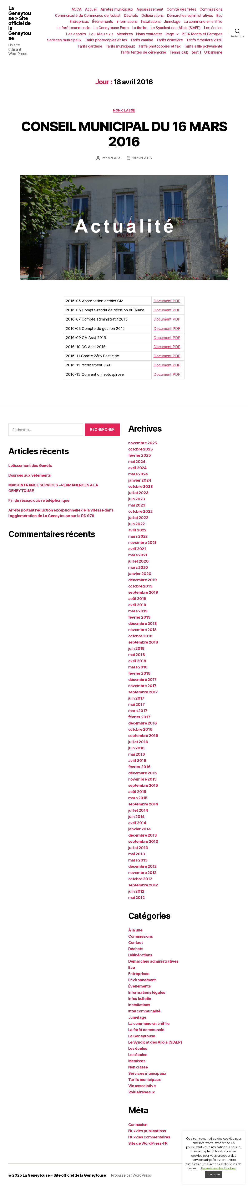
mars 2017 (137, 711)
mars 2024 (138, 474)
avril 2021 (137, 549)
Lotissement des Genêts (30, 465)
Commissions (210, 9)
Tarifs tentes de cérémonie (143, 52)
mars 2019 (138, 611)
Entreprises (79, 21)
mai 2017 (136, 704)
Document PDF (166, 301)
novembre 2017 (142, 686)
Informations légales (146, 992)
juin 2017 (136, 698)
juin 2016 (136, 748)
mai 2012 (136, 897)
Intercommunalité (144, 1011)
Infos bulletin (139, 998)
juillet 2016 (138, 742)
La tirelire (139, 28)
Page (170, 34)
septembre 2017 (143, 692)
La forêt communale (73, 28)
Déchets (131, 15)
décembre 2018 (142, 623)
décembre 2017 (142, 679)
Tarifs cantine (141, 40)
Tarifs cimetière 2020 (204, 40)
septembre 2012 (143, 885)
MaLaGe (114, 158)
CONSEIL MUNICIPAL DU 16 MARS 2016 (124, 133)
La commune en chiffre (203, 21)
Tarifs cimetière (169, 40)
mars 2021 (137, 555)
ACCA (76, 9)
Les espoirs (76, 34)
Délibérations (152, 15)
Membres (125, 34)
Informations (127, 21)
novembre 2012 (142, 872)
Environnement (142, 980)
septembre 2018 (143, 642)
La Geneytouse (141, 1036)
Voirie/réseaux (141, 1092)
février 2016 (139, 767)
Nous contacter (149, 34)
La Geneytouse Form (110, 28)
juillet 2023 (138, 493)
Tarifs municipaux (120, 46)
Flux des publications (147, 1131)
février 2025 (139, 455)
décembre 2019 (142, 580)
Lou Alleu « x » (101, 34)
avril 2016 (137, 760)
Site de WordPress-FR (148, 1143)
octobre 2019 (140, 586)
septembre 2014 (143, 804)
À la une (135, 930)
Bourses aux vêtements (29, 475)
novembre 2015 (142, 779)
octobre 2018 (140, 636)
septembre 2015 (143, 785)
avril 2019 (137, 605)
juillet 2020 (138, 561)
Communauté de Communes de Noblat (88, 15)
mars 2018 (138, 667)
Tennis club (178, 52)
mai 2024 (136, 461)
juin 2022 (136, 524)
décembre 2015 (142, 773)
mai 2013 (136, 854)
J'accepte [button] (214, 1174)
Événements (102, 21)
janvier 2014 (139, 829)
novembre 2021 (142, 542)
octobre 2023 (140, 486)
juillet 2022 (138, 517)
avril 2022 (137, 530)
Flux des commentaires (149, 1137)
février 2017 (139, 717)
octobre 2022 (140, 511)
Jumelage (172, 21)
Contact (135, 942)
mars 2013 (138, 860)
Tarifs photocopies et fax (106, 40)
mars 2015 (138, 798)
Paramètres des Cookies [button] (218, 1168)
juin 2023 (136, 499)
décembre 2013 (142, 835)
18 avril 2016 (142, 158)
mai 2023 (136, 505)
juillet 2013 (138, 848)
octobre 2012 (140, 879)
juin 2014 (136, 816)
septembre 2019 (143, 592)
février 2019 (139, 617)
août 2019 (137, 598)
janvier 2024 (139, 480)
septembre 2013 (143, 841)
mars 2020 (138, 567)
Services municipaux (64, 40)
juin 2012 (136, 891)
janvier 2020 (139, 573)
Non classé (124, 110)
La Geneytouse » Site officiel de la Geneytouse (19, 23)
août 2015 (137, 791)
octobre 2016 (140, 729)
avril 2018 (137, 661)
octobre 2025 (140, 449)
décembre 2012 (142, 866)
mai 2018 (136, 654)
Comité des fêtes (181, 9)
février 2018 (139, 673)
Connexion (138, 1124)
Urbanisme (213, 52)
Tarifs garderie (89, 46)
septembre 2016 (143, 735)
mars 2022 (138, 536)
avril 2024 (137, 468)
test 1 (196, 52)
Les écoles (213, 28)
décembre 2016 (142, 723)
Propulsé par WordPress (131, 1175)
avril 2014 (137, 823)
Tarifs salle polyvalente (203, 46)
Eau (219, 15)
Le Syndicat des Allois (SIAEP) (176, 28)
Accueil (91, 9)
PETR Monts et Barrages (202, 34)
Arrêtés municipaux (116, 9)
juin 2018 (136, 648)
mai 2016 (136, 754)
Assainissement (149, 9)
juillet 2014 (138, 810)
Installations (151, 21)
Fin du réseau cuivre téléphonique (38, 500)
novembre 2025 (142, 443)
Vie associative (142, 1086)
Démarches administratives (190, 15)
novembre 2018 (142, 630)
